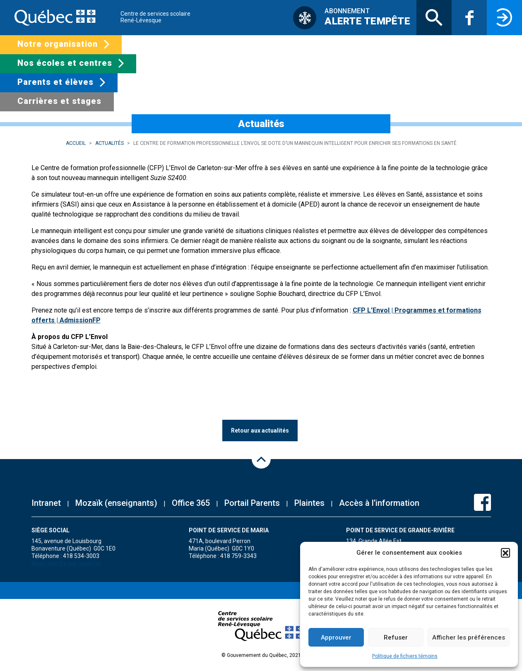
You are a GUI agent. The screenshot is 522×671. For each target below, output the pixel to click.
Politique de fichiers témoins (405, 656)
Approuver (336, 637)
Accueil (76, 143)
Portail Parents (252, 503)
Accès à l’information (379, 503)
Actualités (109, 143)
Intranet (46, 503)
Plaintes (309, 503)
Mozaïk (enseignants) (116, 503)
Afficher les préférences (468, 637)
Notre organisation (57, 44)
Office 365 (191, 503)
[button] (505, 552)
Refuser (396, 637)
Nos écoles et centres (64, 63)
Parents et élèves (55, 82)
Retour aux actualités (260, 430)
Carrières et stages (59, 101)
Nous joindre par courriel (66, 563)
